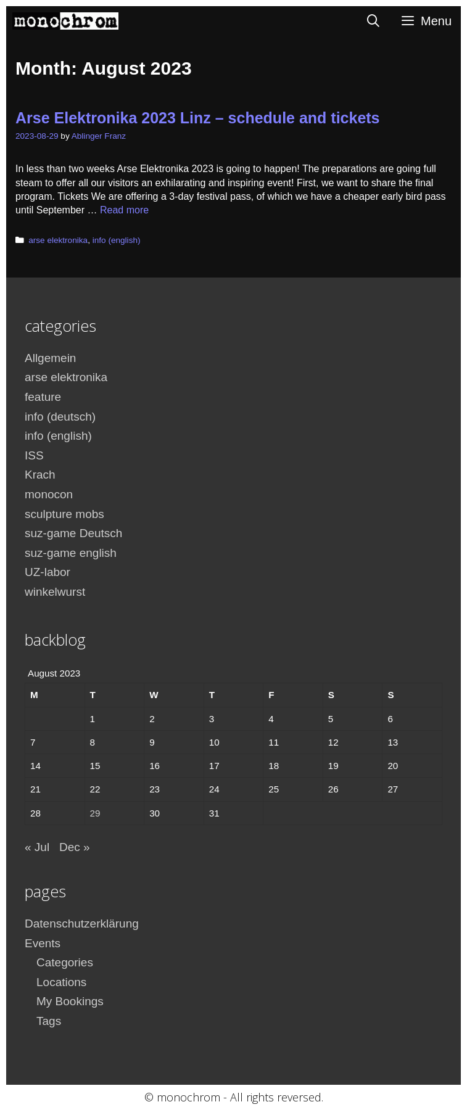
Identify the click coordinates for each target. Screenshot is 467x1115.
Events (42, 943)
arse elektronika (58, 240)
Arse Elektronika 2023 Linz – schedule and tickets (197, 117)
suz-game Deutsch (73, 533)
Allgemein (50, 358)
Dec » (74, 847)
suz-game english (71, 552)
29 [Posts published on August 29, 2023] (95, 813)
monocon (49, 494)
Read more (124, 210)
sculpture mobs (64, 514)
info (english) (117, 240)
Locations (61, 982)
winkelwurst (55, 591)
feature (43, 396)
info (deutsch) (60, 416)
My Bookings (70, 1001)
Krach (40, 474)
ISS (34, 455)
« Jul (37, 847)
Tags (48, 1020)
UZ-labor (47, 572)
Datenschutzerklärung (82, 923)
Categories (64, 962)
